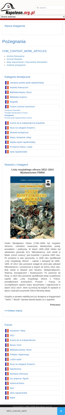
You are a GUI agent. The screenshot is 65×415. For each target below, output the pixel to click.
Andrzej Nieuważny (15, 56)
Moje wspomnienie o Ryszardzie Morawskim (27, 62)
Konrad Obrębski (14, 59)
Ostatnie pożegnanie (16, 65)
